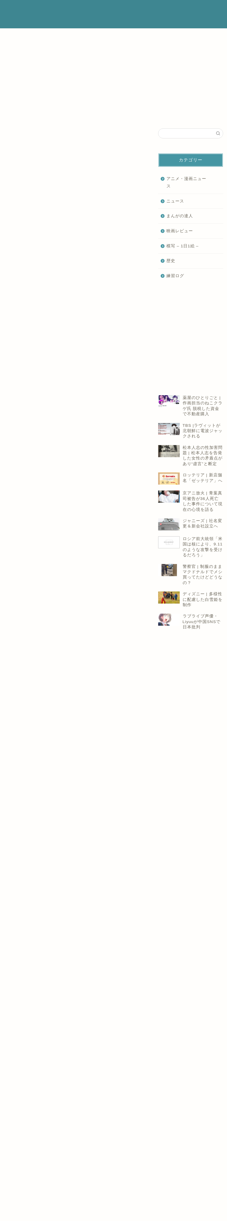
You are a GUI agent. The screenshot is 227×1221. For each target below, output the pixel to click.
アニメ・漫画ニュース (186, 182)
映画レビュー (179, 231)
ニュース (12, 45)
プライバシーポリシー (157, 9)
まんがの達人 (179, 216)
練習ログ (175, 276)
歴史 (170, 261)
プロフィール (117, 9)
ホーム (92, 9)
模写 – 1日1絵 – (182, 246)
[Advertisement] (74, 213)
